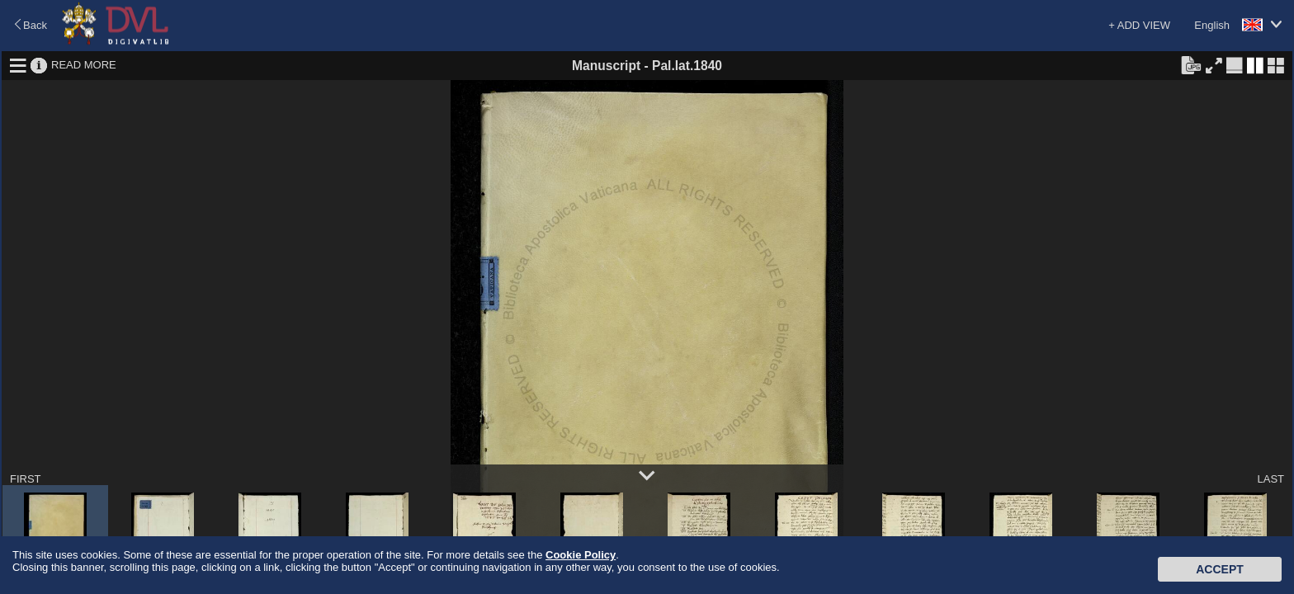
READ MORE (83, 65)
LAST (1270, 479)
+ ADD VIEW (1139, 25)
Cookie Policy (580, 555)
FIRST (25, 479)
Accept (1220, 569)
